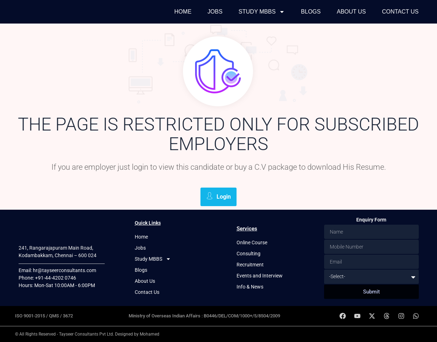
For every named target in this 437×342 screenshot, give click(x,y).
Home (183, 12)
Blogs (311, 12)
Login (218, 196)
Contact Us (400, 12)
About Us (351, 12)
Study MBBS (262, 12)
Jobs (215, 12)
